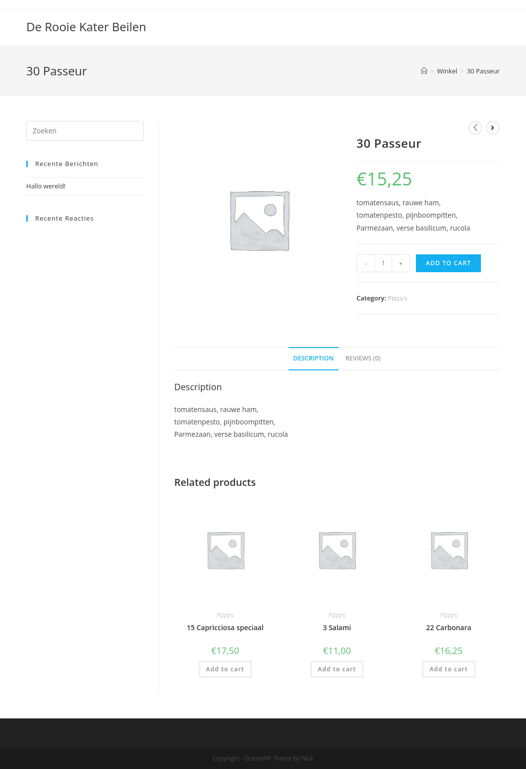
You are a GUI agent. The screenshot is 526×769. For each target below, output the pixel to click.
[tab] (314, 359)
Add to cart (448, 263)
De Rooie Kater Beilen (86, 26)
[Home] (424, 70)
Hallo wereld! (45, 185)
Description (313, 358)
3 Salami (337, 627)
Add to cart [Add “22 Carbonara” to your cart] (448, 669)
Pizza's (398, 298)
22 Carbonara (448, 627)
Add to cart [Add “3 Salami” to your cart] (337, 669)
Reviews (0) (363, 358)
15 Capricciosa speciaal (225, 627)
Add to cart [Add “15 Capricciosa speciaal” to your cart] (225, 669)
